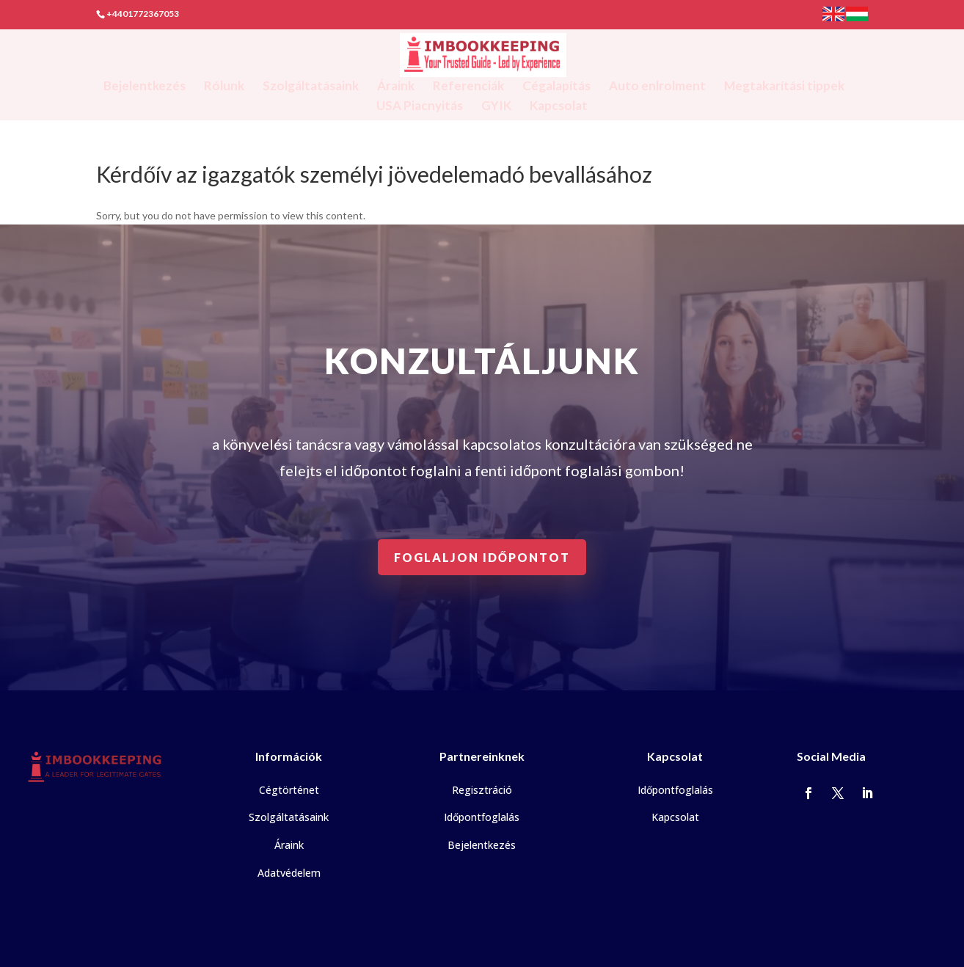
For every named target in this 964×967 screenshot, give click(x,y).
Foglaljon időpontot (482, 557)
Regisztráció (482, 790)
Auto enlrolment (657, 87)
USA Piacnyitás (419, 107)
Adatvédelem (289, 873)
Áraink (396, 87)
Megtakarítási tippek (784, 87)
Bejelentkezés (144, 87)
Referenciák (468, 87)
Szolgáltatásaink (311, 87)
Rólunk (224, 87)
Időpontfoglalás (481, 817)
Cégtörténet (289, 790)
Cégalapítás (556, 87)
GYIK (496, 107)
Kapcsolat (559, 107)
